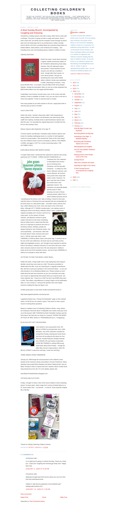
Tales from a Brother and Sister (84, 162)
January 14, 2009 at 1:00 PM (38, 489)
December (78, 94)
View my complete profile (80, 73)
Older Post (63, 497)
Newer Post (24, 497)
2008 (74, 177)
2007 (74, 180)
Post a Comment (26, 494)
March (76, 120)
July (75, 108)
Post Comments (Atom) (37, 501)
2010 (74, 88)
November (78, 97)
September (78, 102)
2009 (74, 91)
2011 (74, 85)
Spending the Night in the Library (84, 165)
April (76, 117)
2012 (74, 82)
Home (44, 497)
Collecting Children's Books (58, 11)
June (76, 111)
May (76, 114)
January (77, 126)
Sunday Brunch (79, 160)
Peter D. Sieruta (79, 32)
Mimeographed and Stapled (83, 146)
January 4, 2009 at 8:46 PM (37, 469)
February (77, 123)
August (76, 105)
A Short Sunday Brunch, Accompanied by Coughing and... (83, 171)
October (77, 99)
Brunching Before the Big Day (83, 133)
